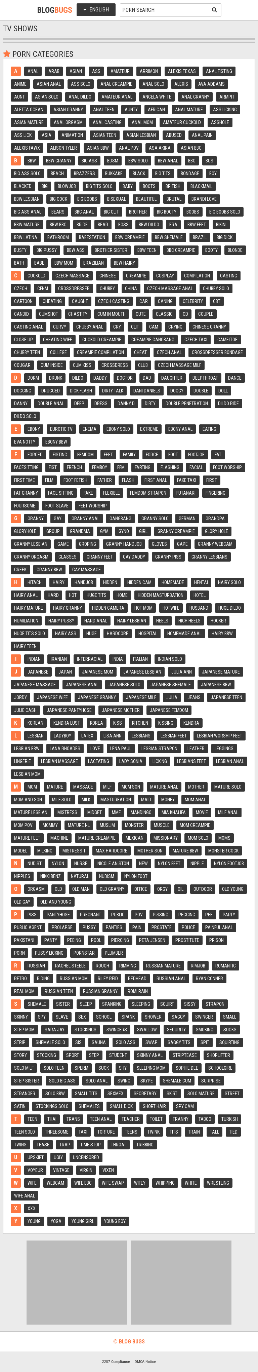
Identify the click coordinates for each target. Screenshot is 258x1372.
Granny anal (85, 518)
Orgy (162, 889)
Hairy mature (28, 608)
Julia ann (181, 672)
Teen (32, 1119)
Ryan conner (209, 978)
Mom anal (195, 799)
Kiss (117, 723)
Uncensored (86, 1157)
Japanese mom (97, 672)
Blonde (235, 250)
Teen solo (24, 1132)
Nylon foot (135, 876)
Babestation (92, 237)
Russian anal (171, 978)
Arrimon (149, 71)
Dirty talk (112, 390)
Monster (134, 825)
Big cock (58, 199)
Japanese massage (35, 684)
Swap (151, 1042)
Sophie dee (187, 1068)
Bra (173, 224)
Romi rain (138, 991)
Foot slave (57, 505)
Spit (205, 1042)
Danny (21, 403)
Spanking (112, 1004)
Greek (20, 569)
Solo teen (54, 1068)
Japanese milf (141, 697)
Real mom (24, 991)
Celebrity (193, 301)
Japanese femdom (169, 710)
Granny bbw (49, 569)
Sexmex (116, 1093)
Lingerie (22, 761)
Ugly (58, 1157)
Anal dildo (80, 97)
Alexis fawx (27, 148)
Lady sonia (130, 761)
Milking (44, 850)
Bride (82, 224)
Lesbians (141, 735)
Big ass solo (27, 173)
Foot (173, 454)
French (74, 467)
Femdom (85, 454)
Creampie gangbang (152, 339)
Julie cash (25, 710)
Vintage (61, 1170)
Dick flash (81, 390)
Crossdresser (74, 288)
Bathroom (58, 237)
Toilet (156, 1119)
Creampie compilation (100, 352)
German (187, 518)
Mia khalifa (174, 812)
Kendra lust (66, 723)
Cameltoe (227, 339)
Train (194, 1132)
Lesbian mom (27, 774)
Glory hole (216, 531)
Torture (106, 1132)
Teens (131, 1132)
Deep (79, 403)
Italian (140, 659)
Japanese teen (226, 697)
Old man (81, 889)
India (118, 659)
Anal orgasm (68, 122)
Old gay (22, 902)
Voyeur (35, 1170)
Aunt (19, 97)
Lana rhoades (65, 748)
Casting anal (28, 327)
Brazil (200, 237)
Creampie (136, 275)
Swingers (116, 1029)
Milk (86, 799)
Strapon (215, 1004)
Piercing (120, 940)
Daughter (171, 378)
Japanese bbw (216, 684)
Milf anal (228, 812)
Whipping (165, 1183)
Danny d (126, 403)
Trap (64, 1144)
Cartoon (23, 301)
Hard (53, 595)
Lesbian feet (174, 735)
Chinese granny (209, 327)
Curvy (59, 327)
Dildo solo (25, 416)
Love (95, 748)
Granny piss (168, 557)
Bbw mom (63, 263)
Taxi (83, 1132)
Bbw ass (76, 250)
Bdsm (112, 160)
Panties (114, 927)
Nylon (58, 863)
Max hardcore (111, 850)
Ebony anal (180, 429)
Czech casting (113, 301)
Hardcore (117, 633)
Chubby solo (216, 288)
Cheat (140, 352)
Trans (73, 1119)
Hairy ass (65, 633)
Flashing (170, 467)
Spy (42, 1017)
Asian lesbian (141, 135)
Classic (164, 314)
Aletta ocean (28, 109)
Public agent (28, 927)
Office (140, 889)
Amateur (120, 71)
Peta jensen (152, 940)
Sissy (190, 1004)
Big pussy (47, 250)
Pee (209, 914)
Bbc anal (84, 212)
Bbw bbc (58, 224)
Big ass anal (27, 212)
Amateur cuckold (182, 122)
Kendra (191, 723)
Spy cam (185, 1106)
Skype (146, 1080)
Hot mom (143, 608)
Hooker (218, 620)
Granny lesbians (209, 557)
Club (143, 365)
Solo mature (201, 1093)
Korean (35, 723)
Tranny (180, 1119)
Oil (180, 889)
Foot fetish (75, 480)
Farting (142, 467)
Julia (171, 697)
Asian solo (46, 97)
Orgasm (36, 889)
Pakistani (24, 940)
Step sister (26, 1080)
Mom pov (23, 825)
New (143, 863)
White (191, 1183)
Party (229, 914)
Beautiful (146, 199)
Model (20, 850)
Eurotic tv (61, 429)
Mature (55, 787)
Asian (76, 71)
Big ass (89, 160)
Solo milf (24, 1068)
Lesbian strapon (159, 748)
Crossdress (114, 365)
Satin (20, 1106)
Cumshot (48, 314)
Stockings (85, 1029)
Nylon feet (169, 863)
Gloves (159, 544)
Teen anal (101, 1119)
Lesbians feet (191, 761)
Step (94, 1055)
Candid (21, 314)
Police (188, 927)
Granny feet (100, 557)
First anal (155, 480)
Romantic (225, 965)
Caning (165, 301)
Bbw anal (168, 160)
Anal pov (129, 148)
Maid (146, 799)
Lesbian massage (59, 761)
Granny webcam (215, 544)
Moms (224, 838)
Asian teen (104, 135)
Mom (32, 787)
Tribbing (145, 1144)
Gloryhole (25, 531)
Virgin (86, 1170)
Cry (117, 327)
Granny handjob (124, 544)
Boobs (192, 212)
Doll (223, 390)
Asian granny (68, 109)
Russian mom (74, 978)
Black (139, 173)
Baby (128, 186)
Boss (123, 224)
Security (176, 1029)
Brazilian (93, 263)
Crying (175, 327)
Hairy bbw (222, 633)
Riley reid (108, 978)
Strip (20, 1042)
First (211, 480)
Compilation (197, 275)
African (156, 109)
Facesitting (26, 467)
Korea (96, 723)
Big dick (224, 237)
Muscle (162, 825)
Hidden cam (139, 582)
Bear (103, 224)
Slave (62, 1017)
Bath (19, 263)
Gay (57, 518)
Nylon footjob (229, 863)
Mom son (131, 787)
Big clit (111, 212)
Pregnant (90, 914)
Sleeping (141, 1004)
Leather (196, 748)
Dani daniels (146, 390)
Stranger (24, 1093)
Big (45, 186)
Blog (54, 10)
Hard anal (95, 620)
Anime (20, 84)
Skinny (21, 1017)
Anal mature (189, 109)
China (131, 288)
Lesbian (36, 735)
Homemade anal (184, 633)
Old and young (55, 902)
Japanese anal (82, 684)
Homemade (173, 582)
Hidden (110, 582)
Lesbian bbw (27, 748)
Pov (139, 914)
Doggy (176, 390)
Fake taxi (186, 480)
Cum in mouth (111, 314)
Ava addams (211, 84)
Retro (20, 978)
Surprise (211, 1080)
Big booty (166, 212)
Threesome (57, 1132)
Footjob (196, 454)
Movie (202, 812)
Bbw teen (147, 250)
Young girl (83, 1221)
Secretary (145, 1093)
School (104, 1017)
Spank (128, 1017)
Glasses (67, 557)
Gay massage (86, 569)
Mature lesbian (30, 812)
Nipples (22, 876)
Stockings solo (52, 1106)
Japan (65, 672)
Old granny (112, 889)
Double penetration (187, 403)
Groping (87, 544)
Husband (198, 608)
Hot (73, 595)
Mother (196, 787)
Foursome (24, 505)
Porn (19, 953)
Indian (34, 659)
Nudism (106, 876)
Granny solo (155, 518)
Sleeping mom (151, 1068)
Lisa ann (112, 735)
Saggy (178, 1017)
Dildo (77, 378)
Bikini (221, 224)
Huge (91, 633)
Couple (205, 314)
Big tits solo (99, 186)
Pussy (89, 927)
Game (63, 544)
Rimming (127, 965)
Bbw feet (196, 224)
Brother (138, 212)
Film (49, 480)
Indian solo (170, 659)
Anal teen (104, 109)
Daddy (100, 378)
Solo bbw (55, 1093)
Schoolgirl (220, 1068)
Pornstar (84, 953)
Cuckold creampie (101, 339)
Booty (211, 250)
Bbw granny (59, 160)
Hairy (58, 582)
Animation (72, 135)
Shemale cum (177, 1080)
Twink (153, 1132)
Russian (36, 965)
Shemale (37, 1004)
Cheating (52, 301)
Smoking (204, 1029)
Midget (94, 812)
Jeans (194, 697)
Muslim (107, 825)
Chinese (107, 275)
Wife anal (24, 1195)
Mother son (150, 850)
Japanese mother (121, 710)
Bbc (192, 160)
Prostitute (187, 940)
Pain (136, 927)
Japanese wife (52, 697)
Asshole (220, 122)
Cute (141, 314)
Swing (124, 1080)
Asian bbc (191, 148)
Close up (23, 339)
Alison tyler (63, 148)
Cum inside (52, 365)
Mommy (50, 825)
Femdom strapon (148, 493)
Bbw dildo (149, 224)
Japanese (38, 672)
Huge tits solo (29, 633)
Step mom (24, 1029)
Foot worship (227, 467)
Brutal (174, 199)
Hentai (201, 582)
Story (20, 1055)
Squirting (229, 1042)
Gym (104, 531)
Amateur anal (116, 97)
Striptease (185, 1055)
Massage (83, 787)
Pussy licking (49, 953)
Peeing (74, 940)
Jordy (20, 697)
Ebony (34, 429)
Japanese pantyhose (69, 710)
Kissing (165, 723)
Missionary (166, 838)
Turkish (229, 1119)
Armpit (226, 97)
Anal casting (107, 122)
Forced (35, 454)
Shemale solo (50, 1042)
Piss (32, 914)
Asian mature (29, 122)
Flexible (111, 493)
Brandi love (204, 199)
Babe (39, 263)
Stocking (46, 1055)
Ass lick (23, 135)
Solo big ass (62, 1080)
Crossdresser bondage (217, 352)
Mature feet (27, 838)
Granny (36, 518)
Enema (89, 429)
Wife (32, 1183)
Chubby (107, 288)
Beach (57, 173)
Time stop (90, 1144)
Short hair (154, 1106)
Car (143, 301)
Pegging (186, 914)
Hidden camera (108, 608)
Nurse (80, 863)
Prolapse (62, 927)
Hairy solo (229, 582)
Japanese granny (97, 697)
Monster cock (223, 850)
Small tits (86, 1093)
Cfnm (42, 288)
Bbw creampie (130, 237)
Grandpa (215, 518)
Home (122, 595)
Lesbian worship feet (219, 735)
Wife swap (113, 1183)
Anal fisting (219, 71)
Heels (162, 620)
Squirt (167, 1004)
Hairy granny (67, 608)
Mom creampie (195, 825)
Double (201, 390)
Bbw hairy (124, 263)
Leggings (224, 748)
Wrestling (218, 1183)
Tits (174, 1132)
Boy (213, 173)
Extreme (149, 429)
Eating (209, 429)
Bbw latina (25, 237)
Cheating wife (57, 339)
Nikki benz (50, 876)
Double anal (51, 403)
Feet (108, 454)
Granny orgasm (31, 557)
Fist (53, 467)
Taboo (205, 1119)
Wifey (139, 1183)
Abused (174, 135)
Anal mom (142, 122)
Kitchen (140, 723)
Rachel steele (70, 965)
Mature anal (164, 787)
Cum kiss (82, 365)
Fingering (215, 493)
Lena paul (120, 748)
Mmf (116, 812)
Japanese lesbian (142, 672)
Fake (88, 493)
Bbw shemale (169, 237)
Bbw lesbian (27, 199)
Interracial (89, 659)
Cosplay (165, 275)
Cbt (216, 301)
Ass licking (225, 109)
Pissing (160, 914)
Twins (20, 1144)
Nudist (35, 863)
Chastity (77, 314)
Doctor (125, 378)
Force (152, 454)
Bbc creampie (181, 250)
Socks (229, 1029)
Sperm (81, 1068)
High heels (189, 620)
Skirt (172, 1093)
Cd (185, 314)
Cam (153, 327)
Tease (43, 1144)
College (58, 352)
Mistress (67, 812)
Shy (123, 1068)
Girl (143, 531)
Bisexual (116, 199)
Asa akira (160, 148)
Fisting (60, 454)
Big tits (163, 173)
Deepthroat (205, 378)
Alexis (181, 84)
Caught (80, 301)
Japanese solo (124, 684)
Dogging (22, 390)
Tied (233, 1132)
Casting (228, 275)
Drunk (55, 378)
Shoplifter (218, 1055)
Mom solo (198, 838)
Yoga (56, 1221)
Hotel (200, 595)
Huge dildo (229, 608)
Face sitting (61, 493)
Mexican (134, 838)
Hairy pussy (61, 620)
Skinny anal (150, 1055)
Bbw (32, 160)
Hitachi (35, 582)
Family (129, 454)
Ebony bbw (56, 442)
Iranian (59, 659)
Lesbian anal (230, 761)
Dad (147, 378)
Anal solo (153, 84)
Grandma (80, 531)
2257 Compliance (116, 1361)
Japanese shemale (170, 684)
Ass (96, 71)
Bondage (190, 173)
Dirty (150, 403)
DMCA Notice (145, 1361)
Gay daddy (134, 557)
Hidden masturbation (160, 595)
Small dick (121, 1106)
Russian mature (163, 965)
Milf (107, 787)
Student (118, 1055)
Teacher (131, 1119)
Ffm (121, 467)
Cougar (22, 365)
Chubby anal (89, 327)
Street (232, 1093)
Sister (63, 1004)
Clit (135, 327)
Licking (160, 761)
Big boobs (87, 199)
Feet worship (93, 505)
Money (168, 799)
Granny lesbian (30, 544)
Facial (196, 467)
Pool (96, 940)
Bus (209, 160)
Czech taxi (195, 339)
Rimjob (198, 965)
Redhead (137, 978)
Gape (182, 544)
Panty (50, 940)
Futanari (186, 493)
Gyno (124, 531)
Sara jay (54, 1029)
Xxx (32, 1208)
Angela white (156, 97)
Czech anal (169, 352)
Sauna (99, 1042)
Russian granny (100, 991)
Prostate (162, 927)
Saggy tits (179, 1042)
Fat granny (26, 493)
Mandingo (141, 812)
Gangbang (120, 518)
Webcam (55, 1183)
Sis (78, 1042)
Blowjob (67, 186)
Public (118, 914)
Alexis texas (182, 71)
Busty (20, 250)
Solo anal (97, 1080)
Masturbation (115, 799)
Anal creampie (116, 84)
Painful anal (219, 927)
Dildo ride (228, 403)
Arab (53, 71)
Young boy (115, 1221)
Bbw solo (138, 160)
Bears (57, 212)
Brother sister (111, 250)
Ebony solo (118, 429)
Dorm (33, 378)
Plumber (114, 953)
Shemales (89, 1106)
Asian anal (49, 84)
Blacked (23, 186)
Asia (46, 135)
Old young (233, 889)
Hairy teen (25, 646)
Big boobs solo (224, 212)
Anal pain (202, 135)
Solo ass (125, 1042)
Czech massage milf (179, 365)
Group (53, 531)
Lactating (98, 761)
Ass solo (80, 84)
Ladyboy (62, 735)
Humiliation (26, 620)
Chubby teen (27, 352)
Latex (87, 735)
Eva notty (24, 442)
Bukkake (114, 173)
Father (104, 480)
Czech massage (72, 275)
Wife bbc (83, 1183)
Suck (103, 1068)
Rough (102, 965)
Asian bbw (98, 148)
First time (24, 480)
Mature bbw (185, 850)
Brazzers (84, 173)
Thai (51, 1119)
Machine (59, 838)
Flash (128, 480)
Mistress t (74, 850)
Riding (43, 978)
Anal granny (195, 97)
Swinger (204, 1017)
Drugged (50, 390)
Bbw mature (27, 224)
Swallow (147, 1029)
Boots (149, 186)
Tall (214, 1132)
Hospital (147, 633)
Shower (153, 1017)
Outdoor (203, 889)
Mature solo (228, 787)
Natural (80, 876)
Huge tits (96, 595)
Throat (118, 1144)
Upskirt (36, 1157)
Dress (101, 403)
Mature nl (79, 825)
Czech (20, 288)
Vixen (108, 1170)
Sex (82, 1017)
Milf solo (62, 799)
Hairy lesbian (131, 620)
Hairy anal (26, 595)
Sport (72, 1055)
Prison (216, 940)
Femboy (99, 467)
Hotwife (171, 608)
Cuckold (36, 275)
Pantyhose (58, 914)
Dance (235, 378)
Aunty (131, 109)
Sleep (86, 1004)
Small (229, 1017)
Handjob (84, 582)
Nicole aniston (113, 863)
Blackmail (201, 186)
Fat (218, 454)
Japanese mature (221, 672)
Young (34, 1221)
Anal (33, 71)
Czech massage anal (170, 288)
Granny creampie (176, 531)
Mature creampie (97, 838)
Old (58, 889)
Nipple (197, 863)
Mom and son (28, 799)
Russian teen (59, 991)
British (173, 186)
